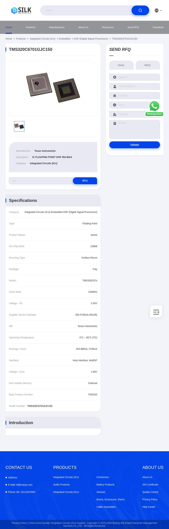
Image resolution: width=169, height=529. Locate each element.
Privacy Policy (149, 499)
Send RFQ (133, 27)
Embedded (64, 38)
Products (30, 27)
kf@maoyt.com (20, 484)
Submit (134, 144)
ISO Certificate (150, 484)
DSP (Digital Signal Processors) (91, 38)
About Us (83, 27)
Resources (108, 27)
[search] (140, 10)
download (158, 27)
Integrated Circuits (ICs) (42, 38)
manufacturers (57, 27)
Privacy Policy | (20, 523)
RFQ (85, 180)
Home (9, 27)
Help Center (148, 506)
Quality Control (150, 492)
